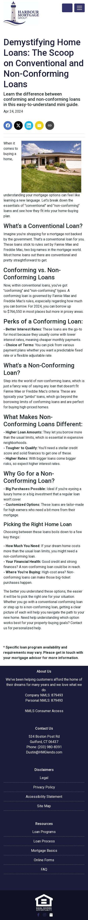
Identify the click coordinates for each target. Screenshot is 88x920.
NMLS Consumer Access (44, 711)
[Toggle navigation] (79, 7)
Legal (44, 778)
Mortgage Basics (44, 851)
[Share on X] (18, 125)
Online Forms (44, 860)
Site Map (44, 806)
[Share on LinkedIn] (28, 125)
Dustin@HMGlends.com (44, 752)
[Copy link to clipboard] (49, 125)
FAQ (44, 869)
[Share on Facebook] (7, 125)
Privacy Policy (44, 787)
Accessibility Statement (44, 797)
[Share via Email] (39, 125)
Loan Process (44, 841)
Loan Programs (44, 832)
